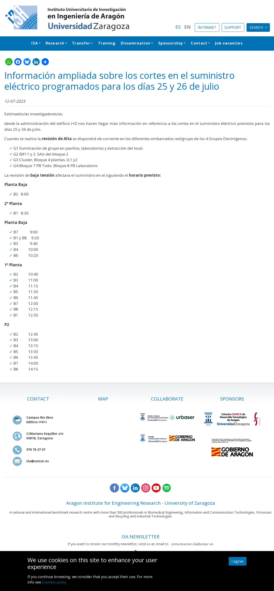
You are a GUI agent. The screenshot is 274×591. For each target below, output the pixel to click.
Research (55, 43)
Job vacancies (228, 43)
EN (187, 27)
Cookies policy (54, 582)
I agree (238, 561)
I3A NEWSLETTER (140, 536)
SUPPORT (233, 27)
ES (178, 27)
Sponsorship (170, 43)
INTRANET (207, 27)
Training (107, 43)
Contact (199, 43)
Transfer (81, 43)
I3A (34, 43)
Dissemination (135, 43)
